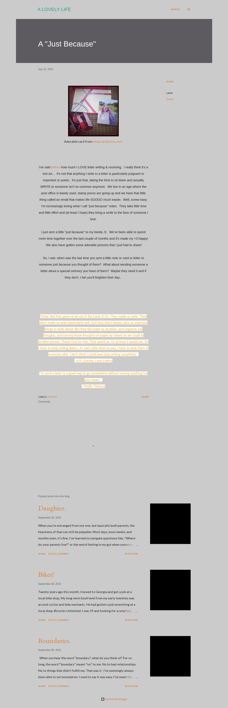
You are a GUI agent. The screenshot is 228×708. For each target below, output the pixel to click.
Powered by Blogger (114, 699)
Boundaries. (54, 640)
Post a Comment (58, 553)
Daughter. (52, 507)
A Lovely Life (54, 9)
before (55, 167)
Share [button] (170, 81)
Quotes (169, 99)
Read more (131, 553)
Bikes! (46, 574)
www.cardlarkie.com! (108, 141)
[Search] (175, 9)
